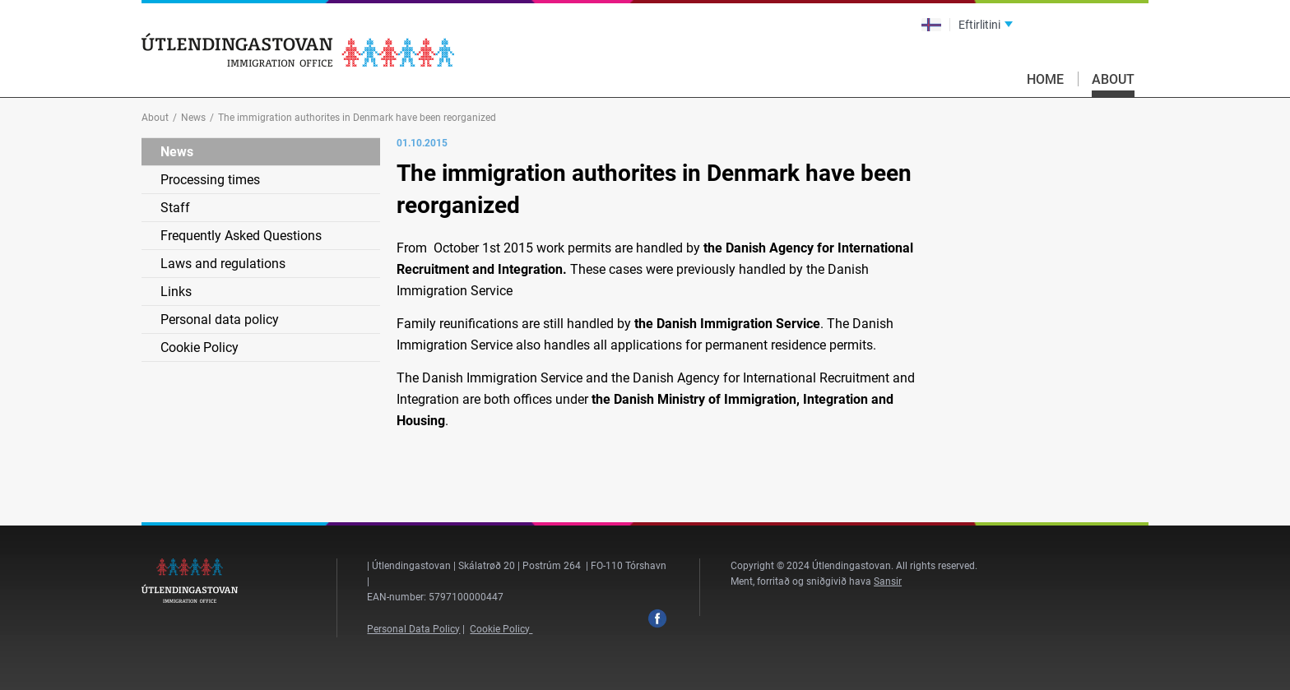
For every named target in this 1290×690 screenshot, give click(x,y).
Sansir (888, 581)
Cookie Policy (199, 347)
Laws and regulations (222, 263)
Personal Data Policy (413, 629)
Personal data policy (219, 319)
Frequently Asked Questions (241, 235)
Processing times (210, 180)
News (193, 117)
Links (176, 291)
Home (1045, 79)
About (1113, 79)
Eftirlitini (979, 24)
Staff (175, 207)
